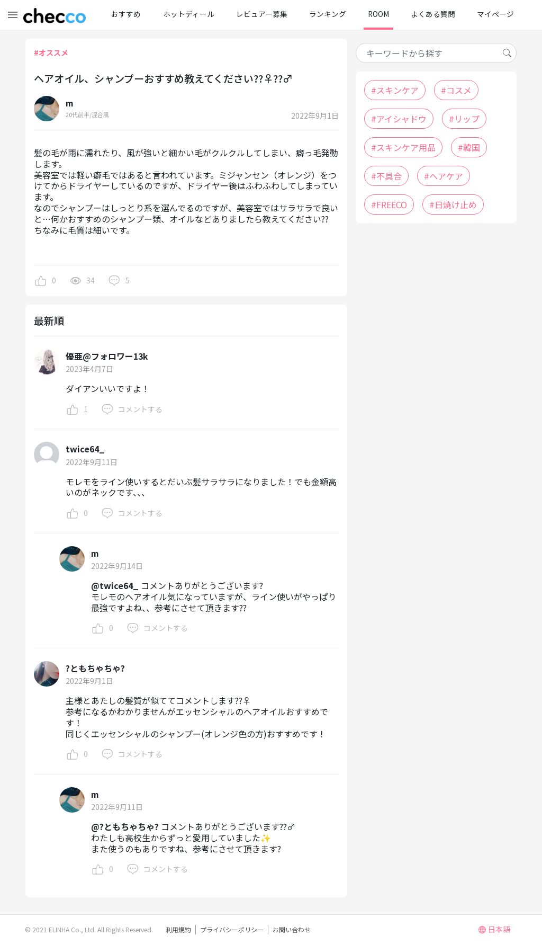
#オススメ (51, 52)
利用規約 (178, 929)
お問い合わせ (292, 929)
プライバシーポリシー (232, 929)
